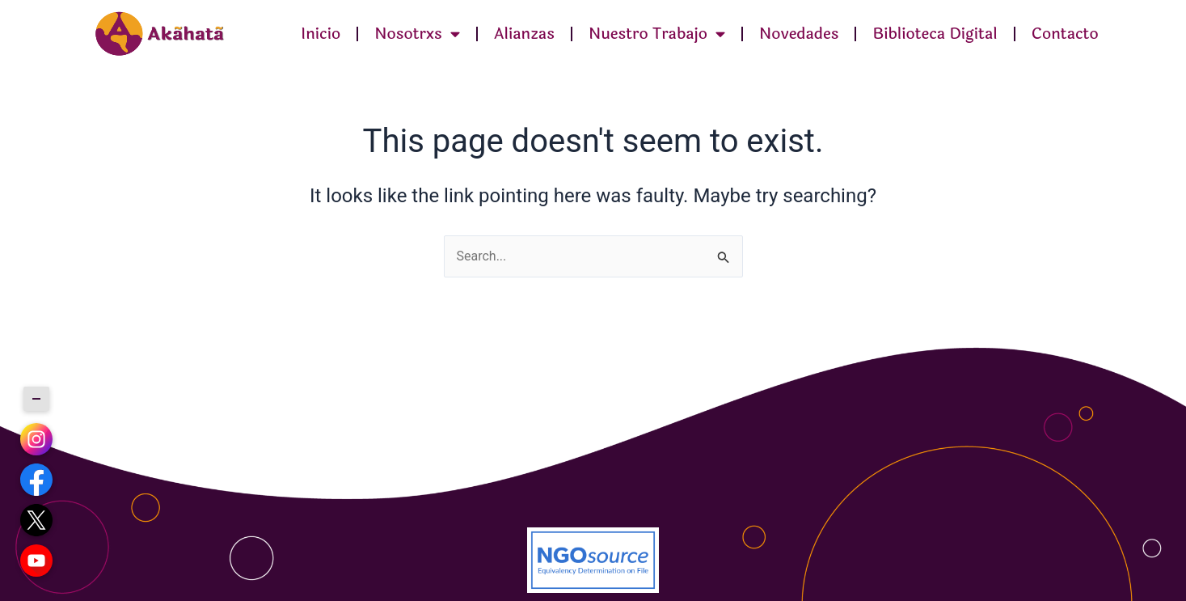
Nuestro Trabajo (657, 33)
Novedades (798, 34)
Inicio (320, 34)
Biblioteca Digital (934, 34)
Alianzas (524, 34)
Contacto (1065, 34)
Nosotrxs (416, 33)
